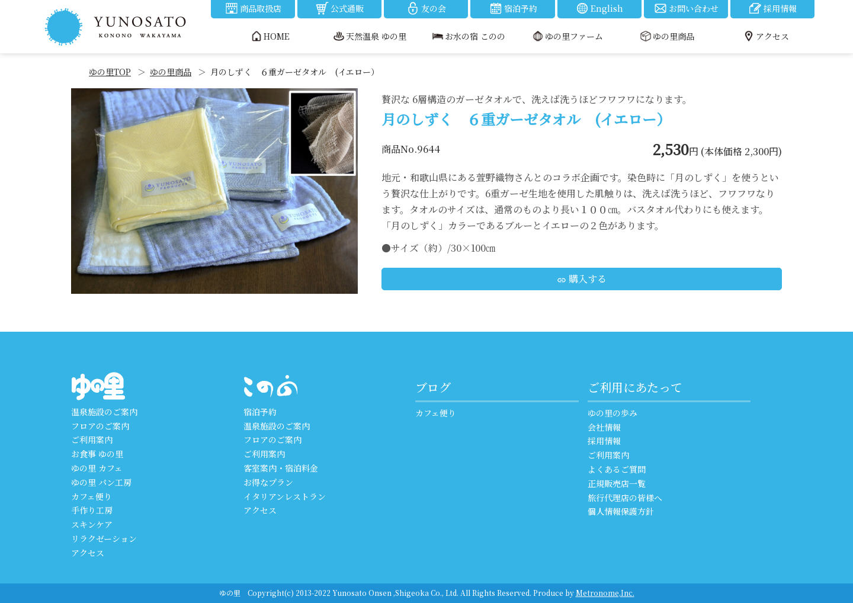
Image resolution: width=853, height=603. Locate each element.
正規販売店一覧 (617, 483)
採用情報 (772, 8)
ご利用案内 (92, 439)
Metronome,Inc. (605, 593)
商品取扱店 (253, 8)
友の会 (426, 8)
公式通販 (339, 8)
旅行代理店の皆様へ (625, 497)
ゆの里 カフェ (97, 468)
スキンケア (92, 524)
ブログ (433, 387)
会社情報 (604, 427)
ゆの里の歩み (612, 413)
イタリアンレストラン (284, 496)
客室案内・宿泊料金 (280, 468)
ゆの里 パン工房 (101, 482)
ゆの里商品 (170, 72)
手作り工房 (92, 510)
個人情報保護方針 (621, 511)
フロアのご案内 (100, 426)
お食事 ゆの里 (97, 454)
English (599, 8)
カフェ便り (91, 496)
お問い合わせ (686, 8)
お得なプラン (268, 482)
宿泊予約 (513, 8)
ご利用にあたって (635, 387)
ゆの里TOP (110, 72)
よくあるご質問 (617, 469)
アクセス (87, 553)
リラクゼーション (104, 538)
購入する (582, 279)
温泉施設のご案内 (104, 412)
